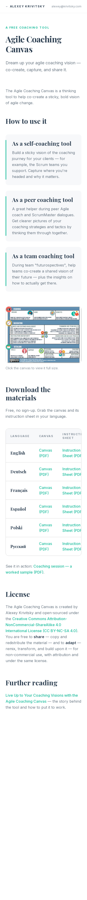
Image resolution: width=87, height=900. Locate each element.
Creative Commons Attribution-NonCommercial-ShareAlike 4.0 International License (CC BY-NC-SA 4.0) (41, 624)
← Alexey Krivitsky (25, 6)
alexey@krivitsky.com (66, 6)
